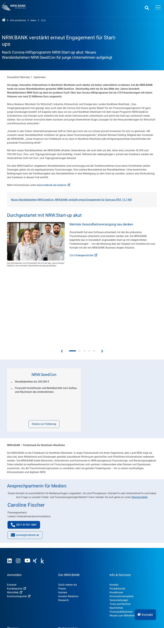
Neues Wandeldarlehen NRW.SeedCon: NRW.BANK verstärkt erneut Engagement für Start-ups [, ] (71, 199)
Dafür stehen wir (67, 512)
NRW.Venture (65, 577)
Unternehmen (14, 577)
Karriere (62, 519)
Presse (62, 516)
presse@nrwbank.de (25, 463)
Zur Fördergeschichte (83, 255)
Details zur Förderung (44, 351)
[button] (145, 615)
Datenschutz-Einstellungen (141, 599)
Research (63, 527)
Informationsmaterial (121, 523)
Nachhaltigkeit (15, 565)
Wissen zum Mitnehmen (123, 543)
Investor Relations (68, 523)
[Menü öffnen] (158, 7)
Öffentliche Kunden (18, 584)
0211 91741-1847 (25, 453)
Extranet (11, 512)
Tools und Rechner (120, 531)
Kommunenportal (19, 523)
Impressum (13, 599)
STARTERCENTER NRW (73, 569)
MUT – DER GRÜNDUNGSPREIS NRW (81, 565)
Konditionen (116, 519)
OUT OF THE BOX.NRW (73, 573)
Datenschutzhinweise (69, 599)
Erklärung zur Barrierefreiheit (104, 599)
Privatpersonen (15, 581)
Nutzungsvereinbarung (38, 599)
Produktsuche (117, 516)
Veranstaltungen (119, 527)
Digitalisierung (15, 569)
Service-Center (139, 424)
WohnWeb (14, 519)
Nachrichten (116, 535)
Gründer (11, 573)
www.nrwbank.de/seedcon (53, 185)
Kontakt (114, 512)
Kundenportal (16, 516)
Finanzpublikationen (121, 539)
